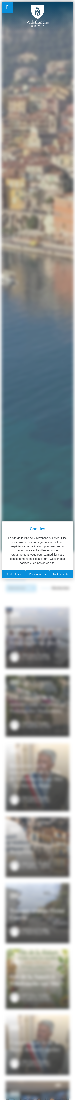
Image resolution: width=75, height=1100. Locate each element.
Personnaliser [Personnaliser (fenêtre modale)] (37, 574)
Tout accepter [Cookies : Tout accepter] (61, 574)
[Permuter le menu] (7, 7)
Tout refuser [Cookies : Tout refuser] (13, 574)
